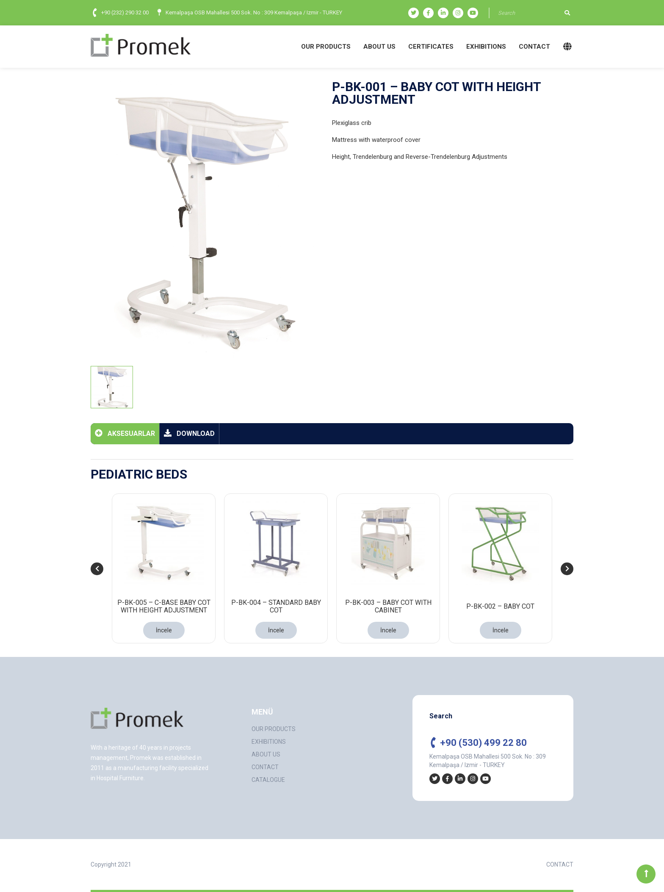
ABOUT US (379, 46)
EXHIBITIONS (486, 46)
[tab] (112, 387)
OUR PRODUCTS (326, 46)
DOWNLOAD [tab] (189, 433)
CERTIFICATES (431, 46)
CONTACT (534, 46)
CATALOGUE (268, 779)
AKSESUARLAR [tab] (125, 433)
